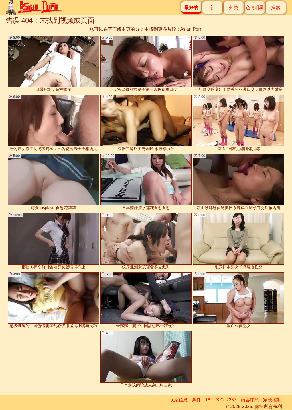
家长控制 (272, 399)
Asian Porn (191, 29)
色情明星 (255, 7)
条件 (196, 399)
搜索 (275, 7)
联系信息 (178, 399)
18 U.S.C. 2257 (220, 399)
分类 (233, 7)
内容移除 (250, 399)
